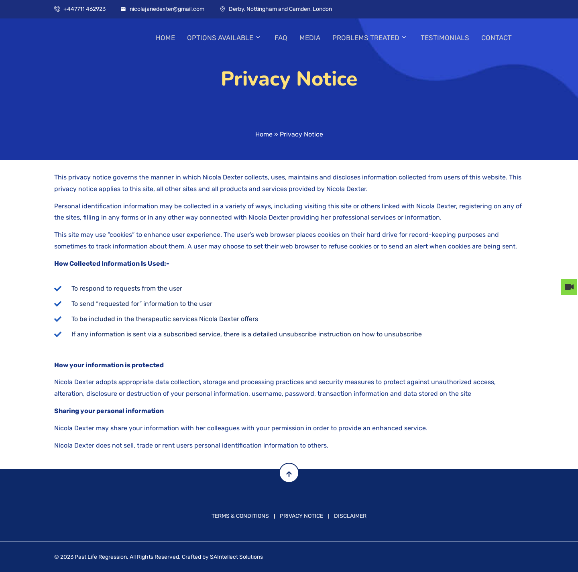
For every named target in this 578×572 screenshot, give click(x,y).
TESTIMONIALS (445, 38)
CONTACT (496, 38)
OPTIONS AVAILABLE (223, 38)
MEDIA (309, 38)
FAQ (281, 38)
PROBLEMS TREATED (369, 38)
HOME (165, 38)
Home (264, 134)
